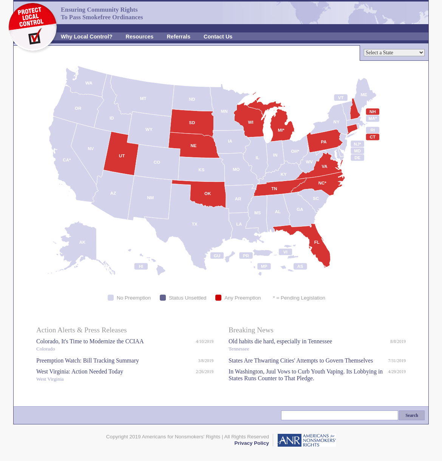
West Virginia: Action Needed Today (114, 376)
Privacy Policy (251, 443)
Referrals (178, 37)
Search (411, 415)
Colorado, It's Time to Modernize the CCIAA (114, 345)
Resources (140, 37)
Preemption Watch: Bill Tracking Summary (87, 360)
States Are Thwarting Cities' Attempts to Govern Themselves (301, 360)
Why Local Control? (87, 37)
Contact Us (218, 37)
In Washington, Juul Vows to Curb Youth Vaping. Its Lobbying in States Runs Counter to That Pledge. (306, 374)
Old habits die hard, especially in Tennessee (307, 345)
